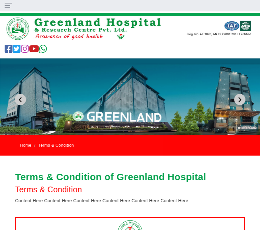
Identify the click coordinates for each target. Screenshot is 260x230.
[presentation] (20, 99)
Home (26, 145)
